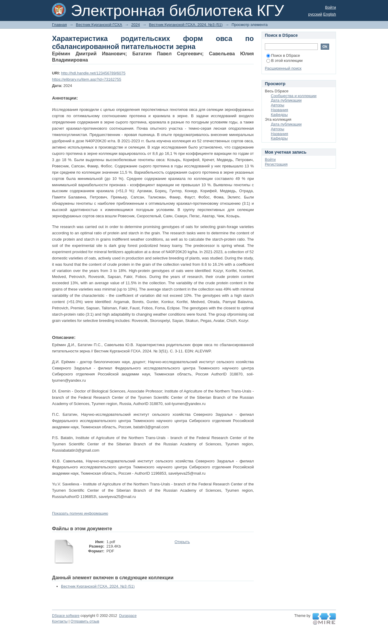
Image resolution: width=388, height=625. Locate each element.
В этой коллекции (284, 60)
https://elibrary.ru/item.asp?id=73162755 (86, 79)
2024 (135, 24)
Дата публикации (286, 100)
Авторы (277, 105)
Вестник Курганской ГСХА (99, 24)
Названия (279, 110)
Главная (59, 24)
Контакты (60, 621)
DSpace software (66, 616)
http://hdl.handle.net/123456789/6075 (93, 73)
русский (315, 14)
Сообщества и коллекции (294, 96)
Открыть (182, 542)
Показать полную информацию (80, 513)
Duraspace (127, 616)
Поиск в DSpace (283, 55)
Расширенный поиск (283, 68)
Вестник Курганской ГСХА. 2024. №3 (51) (185, 24)
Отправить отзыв (85, 621)
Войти (330, 7)
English (329, 14)
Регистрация (276, 164)
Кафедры (279, 114)
